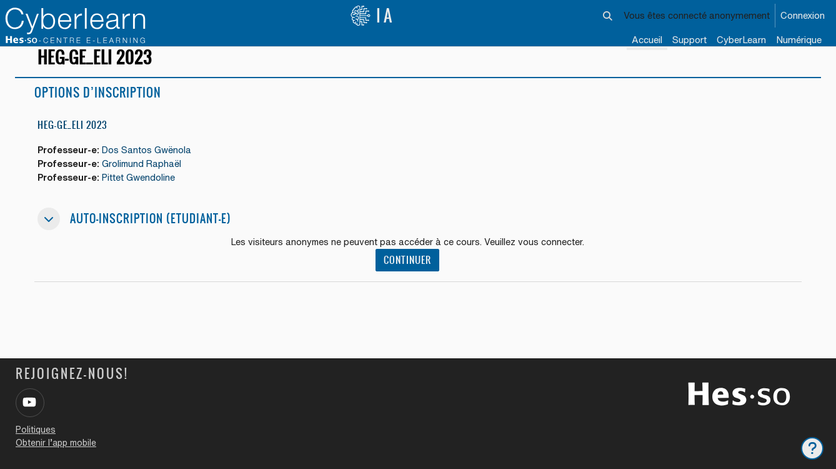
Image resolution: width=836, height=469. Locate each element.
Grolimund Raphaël (147, 178)
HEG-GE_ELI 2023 (72, 139)
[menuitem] (741, 40)
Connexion (802, 15)
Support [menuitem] (689, 39)
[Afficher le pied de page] (812, 448)
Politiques (36, 429)
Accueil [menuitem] (647, 39)
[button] (608, 15)
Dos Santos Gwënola (151, 164)
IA (372, 15)
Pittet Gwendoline (143, 193)
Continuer (409, 276)
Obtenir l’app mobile (56, 442)
